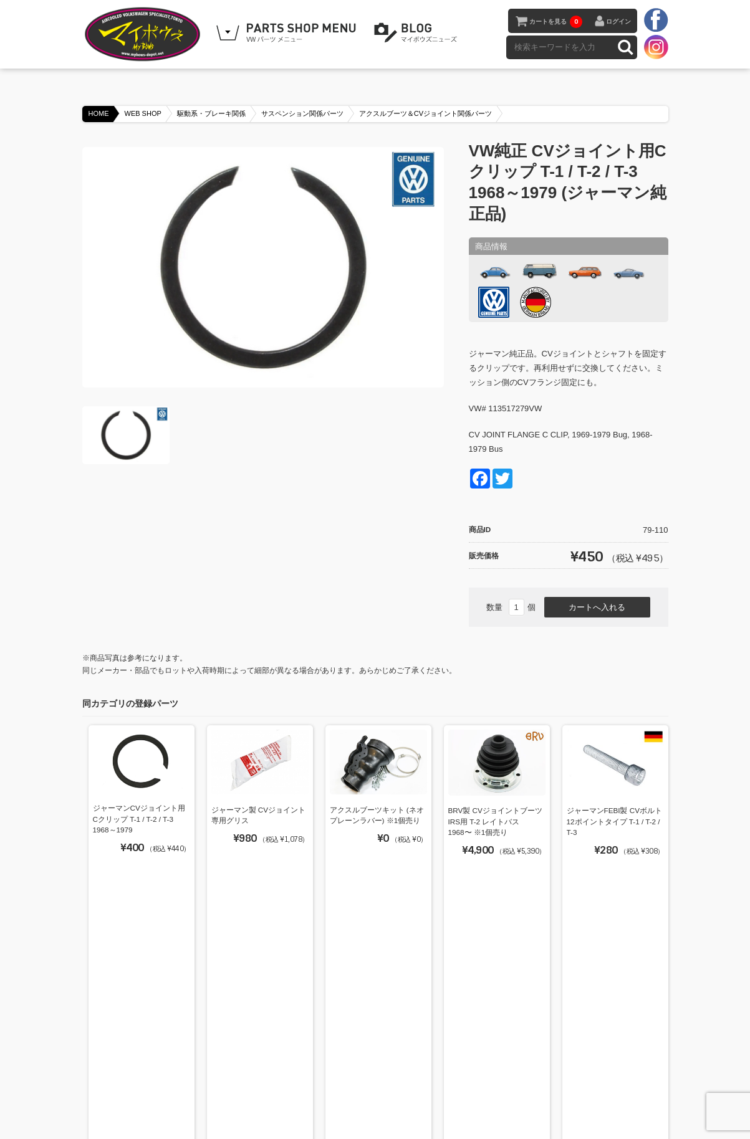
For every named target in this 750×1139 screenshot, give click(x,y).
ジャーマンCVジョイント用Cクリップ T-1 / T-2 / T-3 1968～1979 (139, 819)
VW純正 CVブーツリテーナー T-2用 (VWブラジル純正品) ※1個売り (375, 968)
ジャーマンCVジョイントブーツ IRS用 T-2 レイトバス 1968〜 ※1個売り (494, 969)
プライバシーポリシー (420, 1097)
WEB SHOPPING (288, 33)
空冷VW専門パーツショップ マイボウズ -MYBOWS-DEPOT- (144, 34)
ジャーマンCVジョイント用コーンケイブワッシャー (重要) (258, 969)
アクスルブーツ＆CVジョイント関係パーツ (425, 113)
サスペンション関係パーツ (302, 113)
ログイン (618, 21)
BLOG (417, 33)
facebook (655, 20)
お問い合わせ (622, 1097)
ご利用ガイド (246, 1097)
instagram (655, 46)
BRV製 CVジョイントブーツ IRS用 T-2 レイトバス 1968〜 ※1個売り (495, 821)
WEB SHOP (143, 113)
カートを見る (555, 22)
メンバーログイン (501, 1097)
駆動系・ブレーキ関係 (211, 113)
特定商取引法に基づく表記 (326, 1097)
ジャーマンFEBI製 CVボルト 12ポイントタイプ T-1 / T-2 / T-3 (614, 821)
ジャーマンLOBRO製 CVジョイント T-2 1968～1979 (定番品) (615, 968)
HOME (99, 113)
